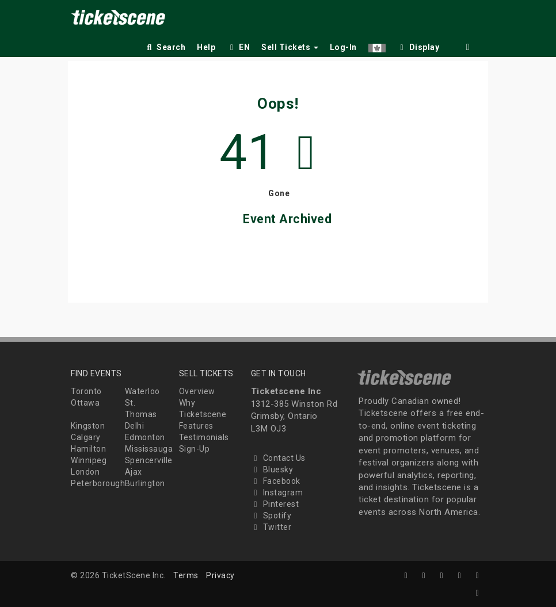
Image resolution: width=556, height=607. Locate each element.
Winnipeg (88, 460)
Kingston (88, 425)
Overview (197, 391)
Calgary (86, 437)
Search (164, 47)
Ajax (133, 471)
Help (206, 47)
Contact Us (278, 458)
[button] (377, 45)
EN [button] (238, 47)
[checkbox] (418, 45)
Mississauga (149, 448)
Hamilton (88, 448)
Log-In (343, 47)
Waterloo (142, 391)
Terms (186, 575)
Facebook (275, 481)
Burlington (145, 483)
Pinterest (275, 504)
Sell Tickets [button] (289, 47)
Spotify (271, 515)
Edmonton (145, 437)
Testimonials (204, 437)
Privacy (220, 575)
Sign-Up (194, 448)
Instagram (277, 492)
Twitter (271, 527)
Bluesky (272, 469)
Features (196, 425)
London (85, 471)
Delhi (134, 425)
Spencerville (149, 460)
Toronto (86, 391)
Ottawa (85, 402)
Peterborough (98, 483)
